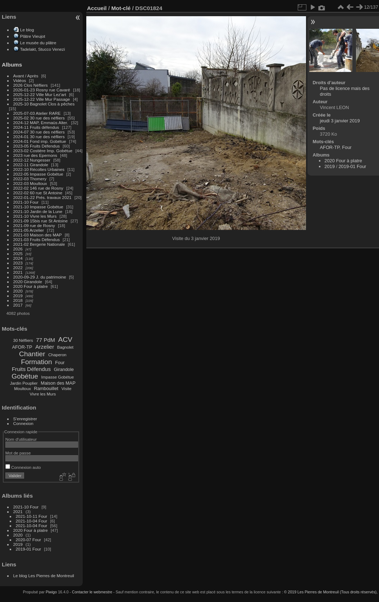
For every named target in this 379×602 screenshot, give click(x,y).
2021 (18, 272)
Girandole (64, 369)
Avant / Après (25, 75)
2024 (18, 258)
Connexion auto (23, 467)
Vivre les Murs (43, 394)
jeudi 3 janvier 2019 (340, 120)
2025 (18, 253)
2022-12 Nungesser (31, 160)
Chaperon (57, 355)
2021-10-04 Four (31, 521)
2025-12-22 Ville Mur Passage (41, 99)
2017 (18, 305)
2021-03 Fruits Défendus (36, 239)
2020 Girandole (27, 281)
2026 (18, 248)
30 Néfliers (23, 340)
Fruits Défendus (31, 369)
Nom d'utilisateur (21, 439)
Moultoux (22, 388)
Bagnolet (65, 347)
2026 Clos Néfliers (30, 85)
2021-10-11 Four (31, 516)
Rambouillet (46, 388)
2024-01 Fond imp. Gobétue (39, 141)
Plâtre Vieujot (32, 36)
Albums (12, 65)
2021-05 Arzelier (28, 230)
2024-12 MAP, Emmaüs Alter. (40, 122)
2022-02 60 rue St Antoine (38, 192)
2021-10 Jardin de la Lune (38, 211)
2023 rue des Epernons (35, 155)
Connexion (23, 423)
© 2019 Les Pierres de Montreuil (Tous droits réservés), (331, 592)
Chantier (32, 354)
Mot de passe (18, 453)
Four (59, 362)
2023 (18, 263)
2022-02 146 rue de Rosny (38, 188)
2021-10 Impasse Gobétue (38, 206)
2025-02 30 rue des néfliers (39, 118)
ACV (65, 339)
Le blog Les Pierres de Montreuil (43, 575)
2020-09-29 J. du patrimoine (39, 277)
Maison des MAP (58, 383)
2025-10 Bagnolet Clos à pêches (44, 103)
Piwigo (51, 592)
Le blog (27, 29)
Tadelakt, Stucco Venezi (42, 49)
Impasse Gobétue (57, 377)
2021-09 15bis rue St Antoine (40, 220)
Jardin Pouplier (24, 383)
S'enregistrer (25, 418)
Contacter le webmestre (92, 592)
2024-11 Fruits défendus (36, 127)
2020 (18, 291)
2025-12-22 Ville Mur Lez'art (39, 94)
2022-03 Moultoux (30, 183)
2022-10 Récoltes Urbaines (39, 169)
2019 (18, 295)
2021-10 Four (26, 202)
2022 (18, 267)
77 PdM (45, 340)
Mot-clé (121, 8)
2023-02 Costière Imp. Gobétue (43, 150)
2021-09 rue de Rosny (34, 225)
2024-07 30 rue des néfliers (39, 132)
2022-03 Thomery (30, 178)
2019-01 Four (28, 549)
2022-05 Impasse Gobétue (38, 174)
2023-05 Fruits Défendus (36, 146)
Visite (66, 388)
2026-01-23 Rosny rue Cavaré (41, 89)
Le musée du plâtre (38, 42)
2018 (18, 300)
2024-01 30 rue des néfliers (39, 136)
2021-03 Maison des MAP (37, 234)
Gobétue (25, 376)
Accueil (97, 8)
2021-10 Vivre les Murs (35, 216)
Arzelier (44, 347)
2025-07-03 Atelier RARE (37, 113)
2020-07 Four (28, 539)
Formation (36, 362)
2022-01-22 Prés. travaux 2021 (42, 197)
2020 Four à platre (30, 286)
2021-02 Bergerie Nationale (39, 244)
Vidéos (19, 80)
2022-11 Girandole (30, 164)
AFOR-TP (22, 347)
